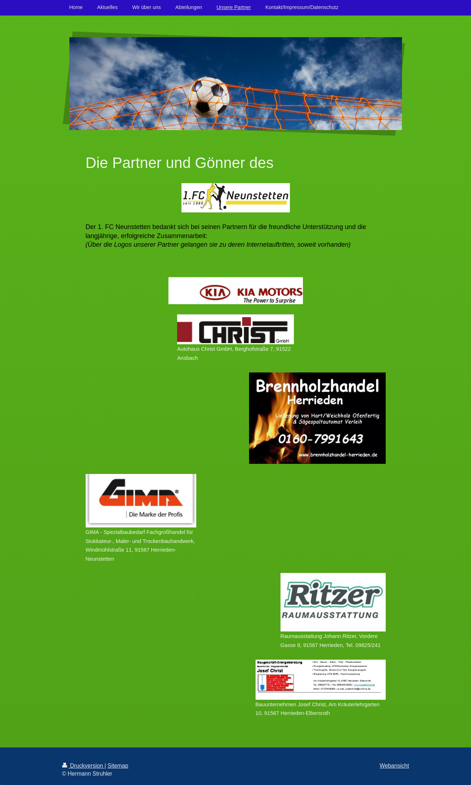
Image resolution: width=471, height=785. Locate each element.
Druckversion (83, 766)
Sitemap (118, 766)
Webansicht (394, 766)
